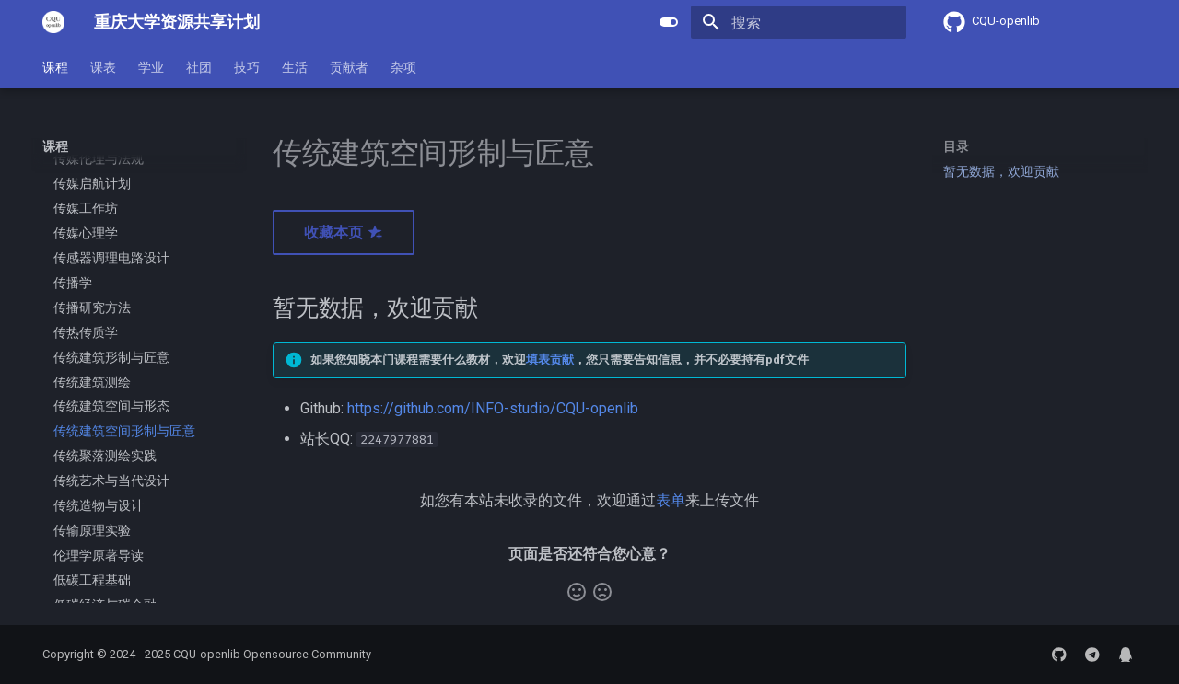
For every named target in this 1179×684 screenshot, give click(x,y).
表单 (670, 500)
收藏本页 (343, 232)
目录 (956, 146)
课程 (55, 67)
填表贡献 (550, 359)
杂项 (403, 67)
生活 (295, 67)
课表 (103, 67)
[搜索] (798, 22)
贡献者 (349, 67)
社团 (199, 67)
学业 (151, 67)
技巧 (247, 67)
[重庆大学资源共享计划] (53, 22)
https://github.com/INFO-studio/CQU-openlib (492, 408)
